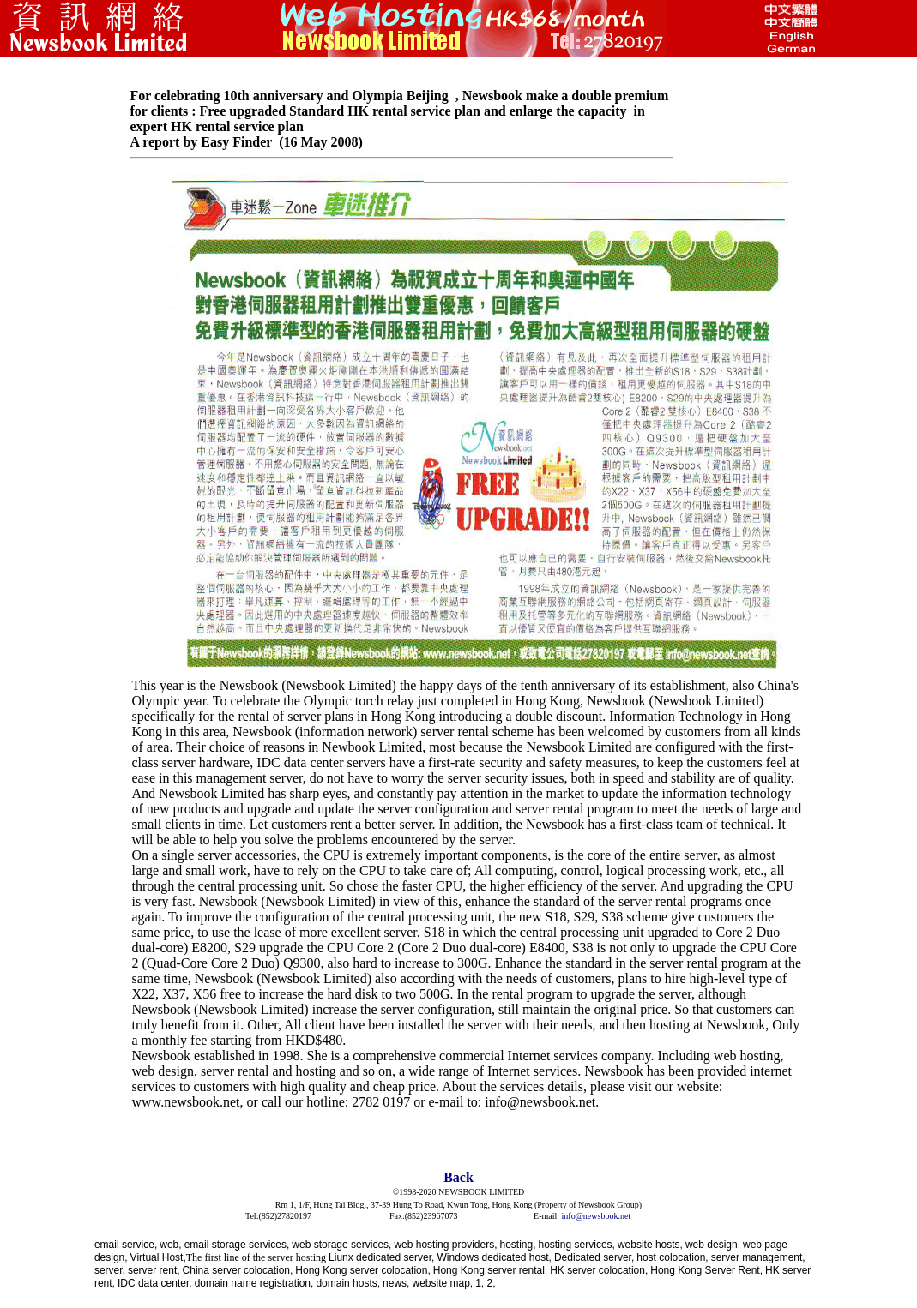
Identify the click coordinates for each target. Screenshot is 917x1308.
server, (109, 1270)
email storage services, (237, 1245)
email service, (125, 1245)
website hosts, (650, 1245)
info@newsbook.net (596, 1216)
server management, (758, 1257)
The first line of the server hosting (256, 1257)
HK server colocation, (599, 1270)
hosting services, (577, 1245)
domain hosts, (348, 1283)
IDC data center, (155, 1283)
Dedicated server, (594, 1257)
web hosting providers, (445, 1245)
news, (396, 1283)
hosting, (517, 1245)
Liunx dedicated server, (381, 1257)
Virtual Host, (158, 1257)
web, (170, 1245)
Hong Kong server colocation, (362, 1270)
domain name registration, (254, 1283)
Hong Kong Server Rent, (706, 1270)
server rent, (154, 1270)
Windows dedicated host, (494, 1257)
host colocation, (672, 1257)
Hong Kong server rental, (490, 1270)
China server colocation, (238, 1270)
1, (480, 1283)
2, (491, 1283)
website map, (442, 1283)
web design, (712, 1245)
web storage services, (341, 1245)
